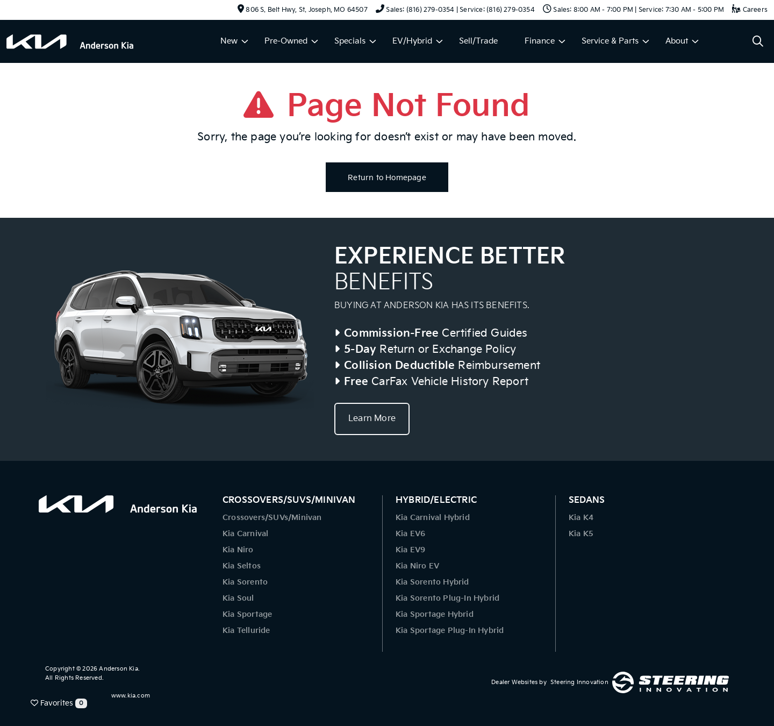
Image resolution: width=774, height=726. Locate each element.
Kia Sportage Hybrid (435, 614)
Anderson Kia (118, 668)
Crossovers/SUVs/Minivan (272, 517)
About (676, 41)
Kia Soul (238, 598)
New (229, 41)
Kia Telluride (246, 630)
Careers (750, 10)
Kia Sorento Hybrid (432, 582)
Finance (540, 41)
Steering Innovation (579, 682)
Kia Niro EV (417, 566)
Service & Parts (610, 41)
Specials (350, 41)
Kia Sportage (247, 614)
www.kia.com (130, 695)
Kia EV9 (410, 549)
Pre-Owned (285, 41)
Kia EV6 (410, 533)
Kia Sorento (245, 582)
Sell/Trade (478, 41)
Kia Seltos (242, 566)
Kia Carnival (245, 533)
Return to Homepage (387, 177)
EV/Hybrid (412, 41)
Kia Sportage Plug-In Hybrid (450, 630)
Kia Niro (238, 549)
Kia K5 (581, 533)
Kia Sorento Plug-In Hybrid (447, 598)
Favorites (59, 703)
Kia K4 (581, 517)
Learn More (372, 419)
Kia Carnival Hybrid (433, 517)
